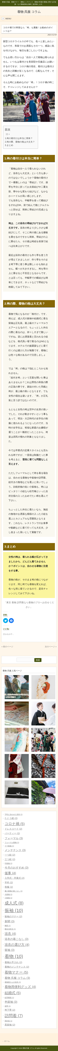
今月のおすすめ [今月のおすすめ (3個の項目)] (16, 867)
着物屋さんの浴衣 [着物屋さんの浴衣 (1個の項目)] (13, 982)
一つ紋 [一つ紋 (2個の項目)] (10, 854)
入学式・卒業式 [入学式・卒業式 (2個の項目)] (14, 878)
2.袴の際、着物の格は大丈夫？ (20, 142)
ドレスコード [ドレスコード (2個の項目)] (13, 829)
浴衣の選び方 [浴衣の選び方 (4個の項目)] (17, 944)
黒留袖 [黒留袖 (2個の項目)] (10, 1024)
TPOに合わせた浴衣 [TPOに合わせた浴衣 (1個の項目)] (13, 814)
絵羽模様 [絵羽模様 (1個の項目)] (9, 997)
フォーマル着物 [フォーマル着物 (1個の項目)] (12, 842)
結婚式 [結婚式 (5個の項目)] (13, 993)
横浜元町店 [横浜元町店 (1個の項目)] (10, 929)
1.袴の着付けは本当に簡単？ (19, 138)
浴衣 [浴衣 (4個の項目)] (10, 933)
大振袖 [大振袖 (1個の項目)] (8, 894)
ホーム (7, 1041)
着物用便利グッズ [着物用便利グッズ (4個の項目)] (20, 986)
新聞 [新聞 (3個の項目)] (9, 921)
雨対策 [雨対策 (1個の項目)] (8, 1021)
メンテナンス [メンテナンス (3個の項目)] (15, 850)
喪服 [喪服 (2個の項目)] (9, 887)
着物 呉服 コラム (29, 11)
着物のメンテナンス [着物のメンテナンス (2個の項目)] (17, 966)
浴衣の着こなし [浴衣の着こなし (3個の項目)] (16, 939)
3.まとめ (9, 145)
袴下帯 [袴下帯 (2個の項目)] (10, 1010)
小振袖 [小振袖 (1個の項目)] (8, 898)
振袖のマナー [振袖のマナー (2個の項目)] (13, 916)
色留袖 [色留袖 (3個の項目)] (11, 1001)
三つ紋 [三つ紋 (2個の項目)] (10, 859)
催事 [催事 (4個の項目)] (10, 873)
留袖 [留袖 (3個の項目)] (9, 950)
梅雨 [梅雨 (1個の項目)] (8, 926)
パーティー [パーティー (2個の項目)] (12, 833)
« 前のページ (7, 646)
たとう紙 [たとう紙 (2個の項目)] (11, 818)
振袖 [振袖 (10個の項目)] (14, 910)
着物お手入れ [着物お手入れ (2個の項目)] (13, 962)
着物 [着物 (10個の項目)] (14, 956)
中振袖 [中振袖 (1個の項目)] (8, 863)
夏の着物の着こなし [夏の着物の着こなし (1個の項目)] (13, 891)
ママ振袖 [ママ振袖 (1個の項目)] (9, 846)
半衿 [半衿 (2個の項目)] (9, 882)
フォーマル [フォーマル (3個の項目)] (14, 838)
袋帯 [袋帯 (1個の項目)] (8, 1006)
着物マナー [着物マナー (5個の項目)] (16, 972)
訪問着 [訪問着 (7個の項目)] (14, 1015)
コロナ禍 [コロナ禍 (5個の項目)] (15, 824)
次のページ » (51, 646)
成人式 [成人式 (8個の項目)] (14, 903)
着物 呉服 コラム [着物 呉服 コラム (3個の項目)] (17, 977)
